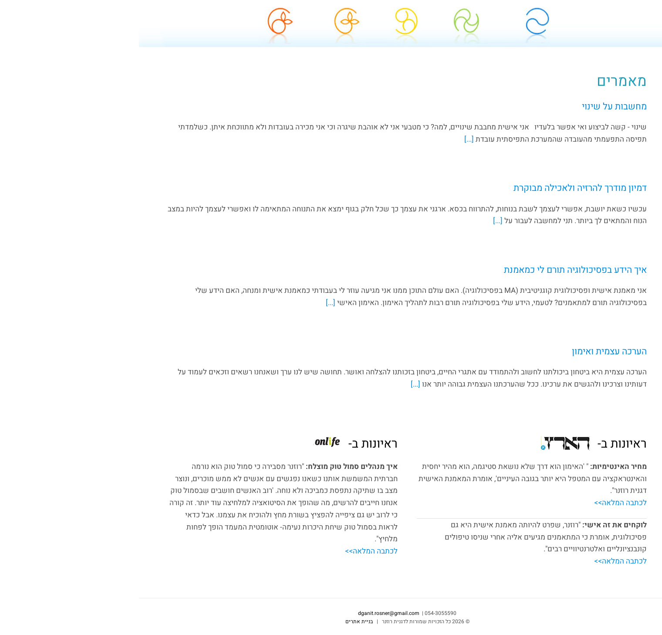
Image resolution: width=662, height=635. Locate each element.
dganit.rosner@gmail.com (608, 250)
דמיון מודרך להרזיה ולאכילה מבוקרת (441, 188)
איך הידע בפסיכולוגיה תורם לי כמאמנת (436, 270)
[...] (331, 139)
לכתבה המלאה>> (481, 502)
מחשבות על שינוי (475, 106)
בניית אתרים (220, 621)
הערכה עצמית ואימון (470, 351)
